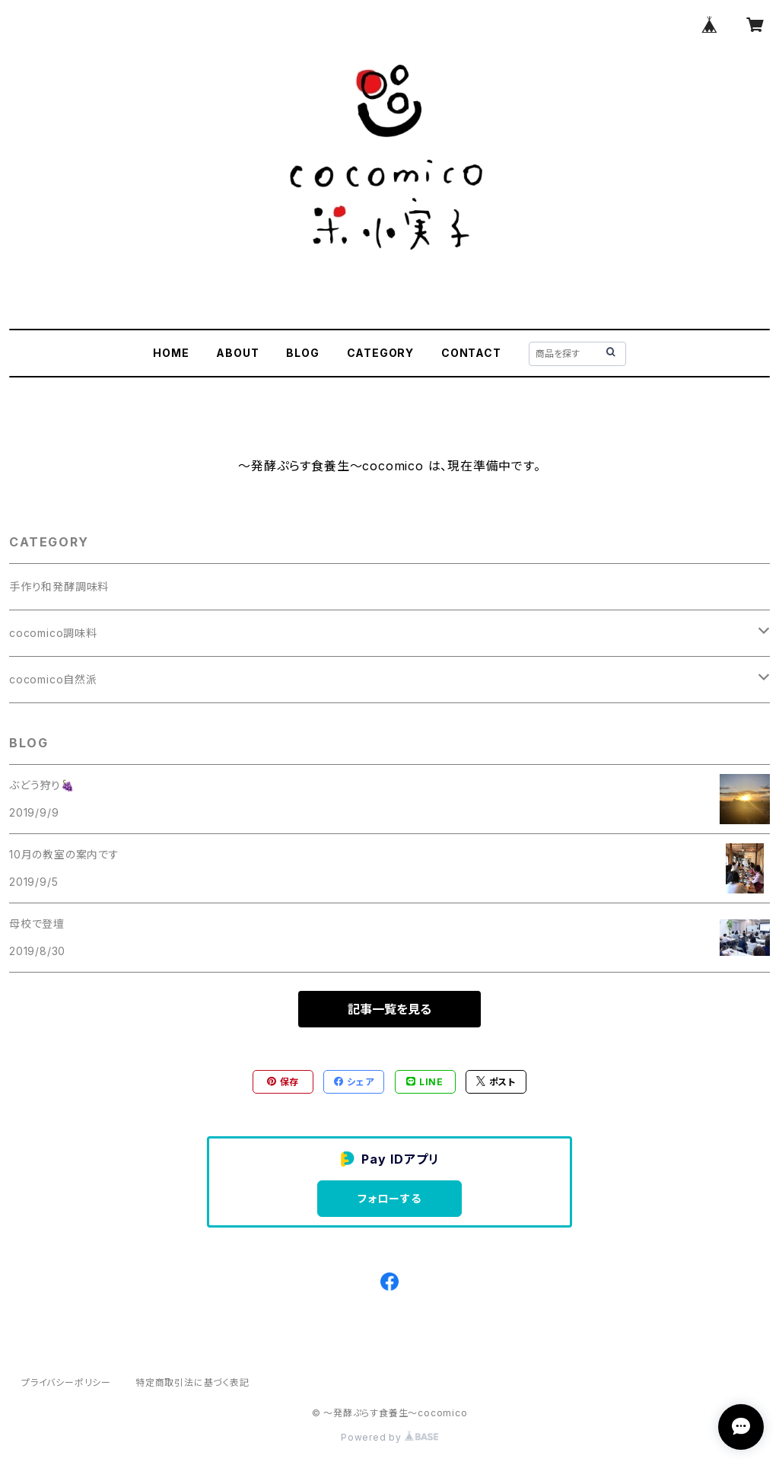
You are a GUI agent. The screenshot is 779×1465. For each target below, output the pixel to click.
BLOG (302, 352)
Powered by (389, 1437)
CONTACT (471, 352)
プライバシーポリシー (66, 1382)
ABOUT (237, 352)
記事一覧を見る (389, 1009)
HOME (171, 352)
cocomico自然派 (53, 679)
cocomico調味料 (53, 632)
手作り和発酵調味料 (59, 586)
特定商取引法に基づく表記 (192, 1382)
